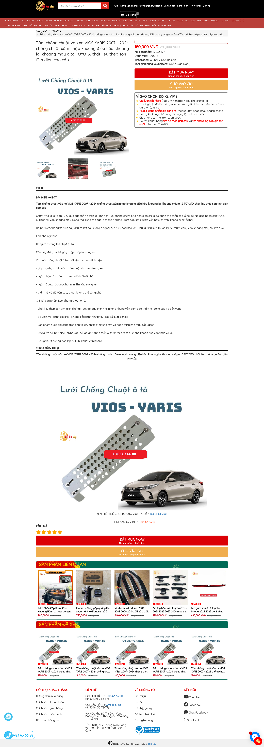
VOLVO (153, 21)
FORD (125, 21)
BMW (145, 21)
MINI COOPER (203, 21)
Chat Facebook (196, 712)
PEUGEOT (215, 21)
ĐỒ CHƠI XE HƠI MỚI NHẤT (15, 26)
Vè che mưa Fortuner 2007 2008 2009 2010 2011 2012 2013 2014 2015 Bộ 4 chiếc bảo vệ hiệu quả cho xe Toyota (131, 610)
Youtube (192, 697)
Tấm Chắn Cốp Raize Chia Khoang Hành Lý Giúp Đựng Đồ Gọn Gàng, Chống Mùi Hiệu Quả (55, 610)
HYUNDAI (116, 21)
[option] (82, 109)
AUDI (193, 21)
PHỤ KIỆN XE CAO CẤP (123, 26)
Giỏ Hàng (131, 14)
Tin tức (139, 702)
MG (186, 21)
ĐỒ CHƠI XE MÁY (61, 26)
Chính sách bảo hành (49, 714)
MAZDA (48, 21)
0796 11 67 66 (113, 704)
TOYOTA (30, 21)
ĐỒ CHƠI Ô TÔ (238, 21)
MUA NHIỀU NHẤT (11, 21)
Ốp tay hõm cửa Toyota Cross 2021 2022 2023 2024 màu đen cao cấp (170, 610)
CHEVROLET (69, 21)
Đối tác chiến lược (145, 714)
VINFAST (225, 21)
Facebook (192, 705)
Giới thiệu (140, 696)
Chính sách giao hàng (49, 708)
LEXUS (180, 21)
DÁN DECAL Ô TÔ (78, 26)
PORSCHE (171, 21)
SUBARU (58, 21)
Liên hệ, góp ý (143, 708)
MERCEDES (105, 21)
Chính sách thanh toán (50, 702)
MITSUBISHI (135, 21)
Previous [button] (33, 168)
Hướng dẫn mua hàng (49, 696)
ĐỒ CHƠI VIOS (159, 514)
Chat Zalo (192, 720)
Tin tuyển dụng (144, 720)
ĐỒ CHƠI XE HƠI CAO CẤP (40, 26)
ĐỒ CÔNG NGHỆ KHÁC (162, 26)
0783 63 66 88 (114, 696)
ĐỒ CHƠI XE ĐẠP (143, 26)
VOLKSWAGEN (92, 21)
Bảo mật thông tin (47, 720)
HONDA (40, 21)
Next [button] (132, 168)
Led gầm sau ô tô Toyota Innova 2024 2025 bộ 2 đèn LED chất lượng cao (206, 610)
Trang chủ (41, 31)
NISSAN (80, 21)
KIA (23, 21)
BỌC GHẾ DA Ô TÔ (104, 26)
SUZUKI (161, 21)
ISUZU (91, 26)
